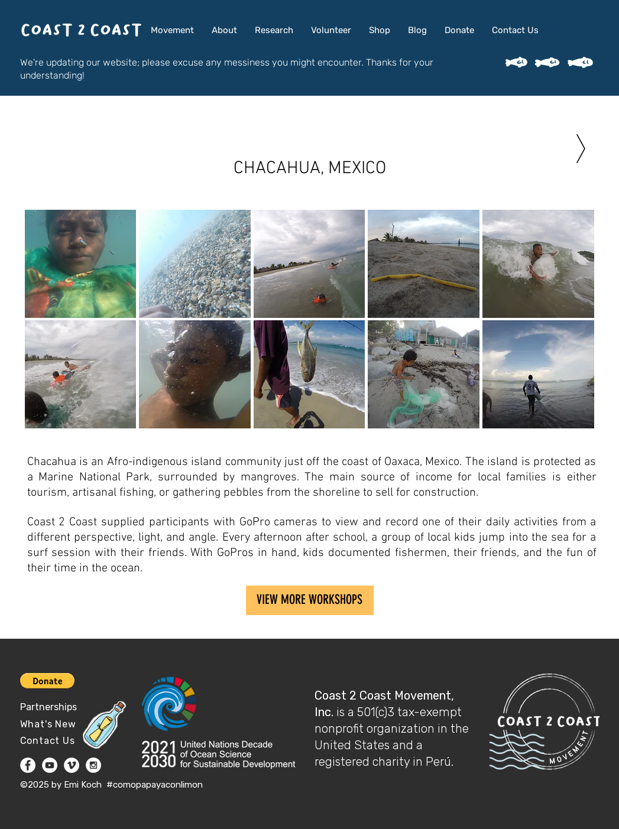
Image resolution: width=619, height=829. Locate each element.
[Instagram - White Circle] (93, 765)
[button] (81, 264)
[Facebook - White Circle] (27, 765)
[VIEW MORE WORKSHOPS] (310, 600)
